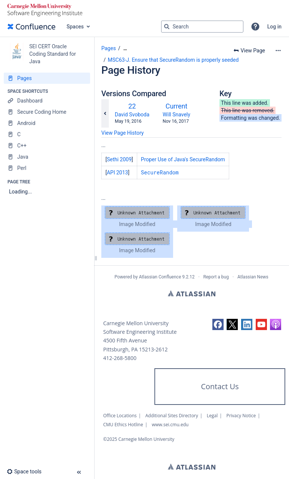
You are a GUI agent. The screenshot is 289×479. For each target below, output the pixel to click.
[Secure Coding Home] (47, 112)
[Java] (47, 156)
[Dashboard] (47, 100)
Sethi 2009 (119, 159)
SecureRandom (160, 172)
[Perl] (47, 168)
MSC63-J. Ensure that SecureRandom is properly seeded (173, 60)
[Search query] (202, 27)
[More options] (278, 50)
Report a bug (216, 277)
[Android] (47, 123)
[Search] (167, 27)
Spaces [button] (75, 27)
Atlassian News (252, 277)
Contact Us (220, 386)
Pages (108, 48)
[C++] (47, 145)
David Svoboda (132, 115)
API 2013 (117, 173)
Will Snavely (176, 115)
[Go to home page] (31, 27)
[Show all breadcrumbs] (125, 48)
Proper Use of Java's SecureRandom (183, 159)
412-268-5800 (119, 357)
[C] (47, 134)
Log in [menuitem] (274, 27)
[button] (255, 27)
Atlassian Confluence (160, 277)
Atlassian (191, 293)
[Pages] (47, 78)
